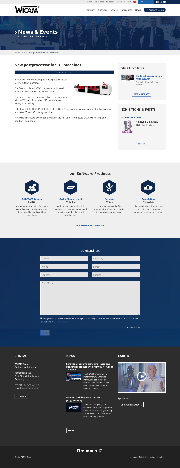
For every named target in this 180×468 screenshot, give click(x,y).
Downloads (99, 2)
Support (89, 2)
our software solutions (90, 225)
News (138, 9)
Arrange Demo (156, 9)
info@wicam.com (30, 387)
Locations (110, 2)
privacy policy (62, 322)
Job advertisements (131, 404)
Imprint (160, 457)
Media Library (142, 94)
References (126, 9)
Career (119, 2)
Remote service (146, 2)
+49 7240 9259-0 (30, 384)
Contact (127, 2)
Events (141, 143)
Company (90, 9)
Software (102, 9)
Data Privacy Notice (147, 457)
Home (17, 52)
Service (114, 9)
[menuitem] (134, 2)
